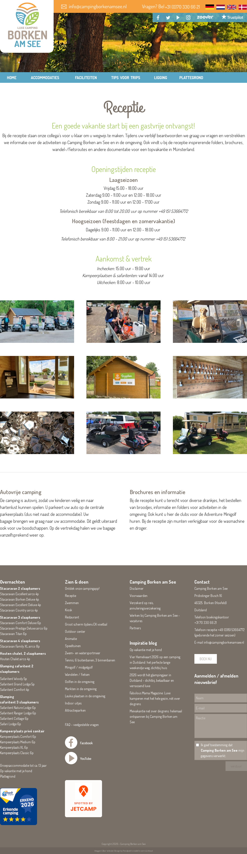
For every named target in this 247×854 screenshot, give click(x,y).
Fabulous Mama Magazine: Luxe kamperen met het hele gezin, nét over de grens (155, 698)
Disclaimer (137, 588)
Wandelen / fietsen (77, 674)
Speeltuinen (73, 646)
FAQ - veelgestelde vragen (82, 725)
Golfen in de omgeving (79, 681)
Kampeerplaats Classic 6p (17, 753)
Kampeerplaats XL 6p (14, 747)
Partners (135, 628)
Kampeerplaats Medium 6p (17, 742)
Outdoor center (75, 631)
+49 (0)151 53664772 (231, 630)
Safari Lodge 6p (10, 724)
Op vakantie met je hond (16, 771)
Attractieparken (75, 710)
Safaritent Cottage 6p (14, 718)
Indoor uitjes (73, 703)
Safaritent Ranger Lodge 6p (18, 713)
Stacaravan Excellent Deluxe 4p (20, 605)
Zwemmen (72, 603)
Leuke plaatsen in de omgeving (85, 696)
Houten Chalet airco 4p (15, 659)
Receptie (70, 595)
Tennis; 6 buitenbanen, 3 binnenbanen (90, 660)
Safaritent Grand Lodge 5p (17, 684)
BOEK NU (206, 659)
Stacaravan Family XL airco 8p (20, 646)
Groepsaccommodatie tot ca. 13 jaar (23, 765)
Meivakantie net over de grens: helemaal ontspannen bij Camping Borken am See (156, 716)
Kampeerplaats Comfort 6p (18, 736)
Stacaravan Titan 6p (13, 634)
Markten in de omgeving (81, 689)
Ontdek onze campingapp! (82, 588)
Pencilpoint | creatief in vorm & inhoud (138, 850)
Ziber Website (107, 850)
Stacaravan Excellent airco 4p (19, 594)
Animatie (71, 638)
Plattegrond (7, 776)
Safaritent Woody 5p (13, 679)
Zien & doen (76, 582)
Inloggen (98, 850)
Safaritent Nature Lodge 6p (18, 707)
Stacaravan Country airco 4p (19, 610)
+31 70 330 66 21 (205, 622)
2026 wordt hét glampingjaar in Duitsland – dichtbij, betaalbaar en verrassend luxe (152, 680)
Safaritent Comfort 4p (14, 689)
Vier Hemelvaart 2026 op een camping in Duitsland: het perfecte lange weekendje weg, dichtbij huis (155, 662)
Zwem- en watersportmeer (82, 653)
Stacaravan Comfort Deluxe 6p (20, 623)
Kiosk (68, 610)
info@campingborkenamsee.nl (224, 642)
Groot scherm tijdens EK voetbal (86, 624)
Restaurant (72, 617)
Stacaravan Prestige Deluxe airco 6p (23, 628)
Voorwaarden (138, 595)
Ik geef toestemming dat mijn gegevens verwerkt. (222, 750)
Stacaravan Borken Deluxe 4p (19, 599)
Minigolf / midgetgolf (79, 667)
